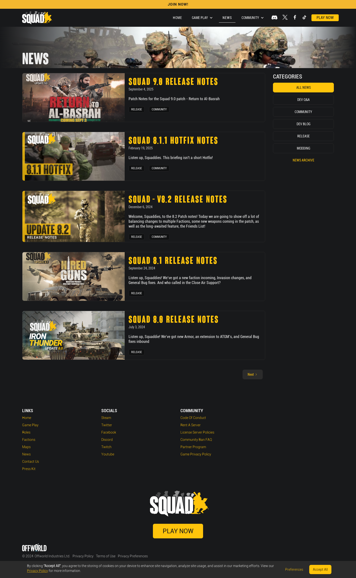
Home (177, 18)
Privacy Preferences (133, 556)
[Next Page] (253, 374)
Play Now (325, 17)
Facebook (108, 432)
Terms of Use (105, 556)
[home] (37, 17)
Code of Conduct (193, 418)
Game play (30, 425)
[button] (202, 17)
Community (159, 109)
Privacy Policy (83, 556)
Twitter (106, 425)
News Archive (303, 160)
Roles (26, 432)
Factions (28, 440)
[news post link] (73, 97)
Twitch (106, 447)
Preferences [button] (294, 569)
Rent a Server (190, 425)
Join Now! (178, 4)
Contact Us (30, 461)
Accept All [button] (320, 569)
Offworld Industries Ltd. (52, 556)
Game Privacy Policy (195, 454)
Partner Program (193, 447)
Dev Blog (303, 124)
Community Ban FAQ (196, 440)
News (227, 18)
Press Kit (29, 469)
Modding (303, 148)
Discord (107, 440)
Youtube (107, 454)
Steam (106, 418)
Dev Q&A (303, 100)
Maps (26, 447)
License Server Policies (197, 432)
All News (303, 87)
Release (136, 109)
